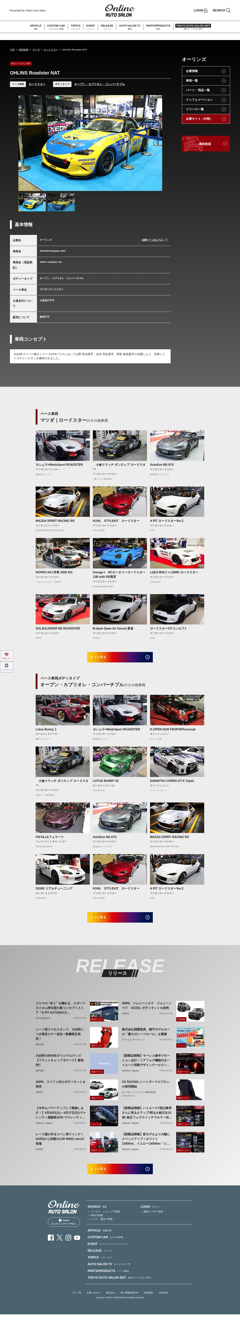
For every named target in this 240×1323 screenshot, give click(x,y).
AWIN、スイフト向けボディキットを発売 (61, 1090)
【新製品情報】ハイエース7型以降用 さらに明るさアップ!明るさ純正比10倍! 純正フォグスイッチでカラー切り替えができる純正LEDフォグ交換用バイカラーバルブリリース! (147, 1118)
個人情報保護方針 (130, 1301)
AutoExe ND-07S (162, 464)
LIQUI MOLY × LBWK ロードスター (174, 572)
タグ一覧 (76, 1301)
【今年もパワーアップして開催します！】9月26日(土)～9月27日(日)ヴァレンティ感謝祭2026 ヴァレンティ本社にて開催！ (61, 1118)
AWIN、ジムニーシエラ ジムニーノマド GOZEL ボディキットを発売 (147, 1011)
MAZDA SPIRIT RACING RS (55, 520)
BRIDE (40, 1050)
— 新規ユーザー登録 (151, 1220)
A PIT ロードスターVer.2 (166, 520)
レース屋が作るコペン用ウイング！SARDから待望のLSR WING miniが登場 (60, 1144)
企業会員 (163, 1301)
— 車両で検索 (95, 1223)
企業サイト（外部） (199, 118)
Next (155, 143)
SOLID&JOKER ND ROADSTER (58, 628)
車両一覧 (192, 80)
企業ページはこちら (153, 239)
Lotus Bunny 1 (46, 732)
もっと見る (103, 658)
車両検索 (23, 49)
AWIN (125, 1019)
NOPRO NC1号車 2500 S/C (54, 572)
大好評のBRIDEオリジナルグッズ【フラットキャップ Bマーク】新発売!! (60, 1066)
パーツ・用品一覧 (198, 90)
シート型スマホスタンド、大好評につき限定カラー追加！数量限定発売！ (60, 1039)
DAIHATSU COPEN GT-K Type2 (172, 783)
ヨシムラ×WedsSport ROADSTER (59, 464)
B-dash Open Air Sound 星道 (113, 628)
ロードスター (51, 49)
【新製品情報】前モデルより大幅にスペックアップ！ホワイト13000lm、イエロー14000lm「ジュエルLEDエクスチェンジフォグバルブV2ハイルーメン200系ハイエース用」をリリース (146, 1145)
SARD (39, 1154)
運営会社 (110, 1301)
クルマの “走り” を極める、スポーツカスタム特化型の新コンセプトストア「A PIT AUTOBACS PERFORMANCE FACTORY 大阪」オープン (60, 1014)
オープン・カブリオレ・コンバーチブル (99, 84)
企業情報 (192, 71)
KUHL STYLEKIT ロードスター (116, 520)
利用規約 (148, 1301)
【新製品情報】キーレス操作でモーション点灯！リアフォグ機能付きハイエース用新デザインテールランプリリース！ (146, 1066)
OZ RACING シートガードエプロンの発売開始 (146, 1090)
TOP (12, 49)
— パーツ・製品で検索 (100, 1227)
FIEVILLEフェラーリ (50, 839)
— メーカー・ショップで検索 (104, 1220)
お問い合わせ (93, 1301)
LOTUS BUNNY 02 (106, 783)
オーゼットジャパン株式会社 (139, 1097)
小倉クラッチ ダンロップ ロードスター (119, 467)
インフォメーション (199, 99)
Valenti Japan (130, 1076)
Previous (24, 143)
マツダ (36, 49)
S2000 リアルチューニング (54, 891)
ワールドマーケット (134, 1045)
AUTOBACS (43, 1023)
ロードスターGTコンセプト (168, 628)
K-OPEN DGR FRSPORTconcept (173, 732)
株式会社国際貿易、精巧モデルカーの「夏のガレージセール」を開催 (146, 1037)
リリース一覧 (195, 109)
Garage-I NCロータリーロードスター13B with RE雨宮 (119, 574)
